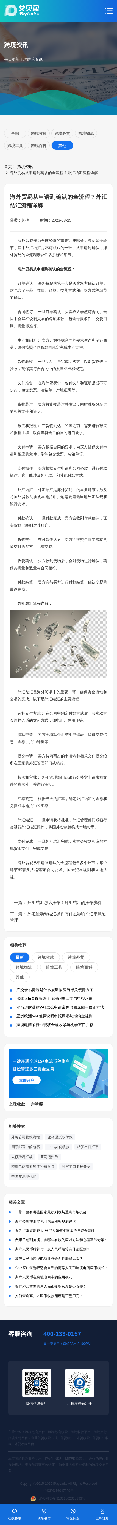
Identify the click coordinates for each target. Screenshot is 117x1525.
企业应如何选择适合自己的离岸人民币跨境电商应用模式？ (61, 1268)
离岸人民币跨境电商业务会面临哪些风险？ (49, 1259)
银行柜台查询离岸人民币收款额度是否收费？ (51, 1286)
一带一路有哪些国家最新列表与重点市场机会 (51, 1212)
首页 (8, 166)
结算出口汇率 (88, 1147)
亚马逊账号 (49, 1157)
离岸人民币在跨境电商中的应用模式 (43, 1277)
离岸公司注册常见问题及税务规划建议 (45, 1221)
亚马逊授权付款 (60, 1137)
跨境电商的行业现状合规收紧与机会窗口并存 (54, 1025)
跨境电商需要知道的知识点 (32, 1167)
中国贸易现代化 (23, 1176)
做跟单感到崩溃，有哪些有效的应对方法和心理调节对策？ (61, 1240)
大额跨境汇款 (22, 1157)
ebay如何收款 (58, 1147)
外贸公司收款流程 (25, 1137)
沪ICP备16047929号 (58, 1491)
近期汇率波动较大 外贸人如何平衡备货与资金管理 (55, 1231)
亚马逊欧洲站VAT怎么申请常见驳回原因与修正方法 (60, 1007)
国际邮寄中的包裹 (25, 1147)
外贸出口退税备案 (76, 1167)
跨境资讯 (25, 166)
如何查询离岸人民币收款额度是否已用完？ (49, 1296)
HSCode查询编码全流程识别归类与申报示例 (54, 998)
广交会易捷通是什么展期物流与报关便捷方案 (54, 989)
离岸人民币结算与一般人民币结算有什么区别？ (52, 1249)
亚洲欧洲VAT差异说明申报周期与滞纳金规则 (54, 1016)
